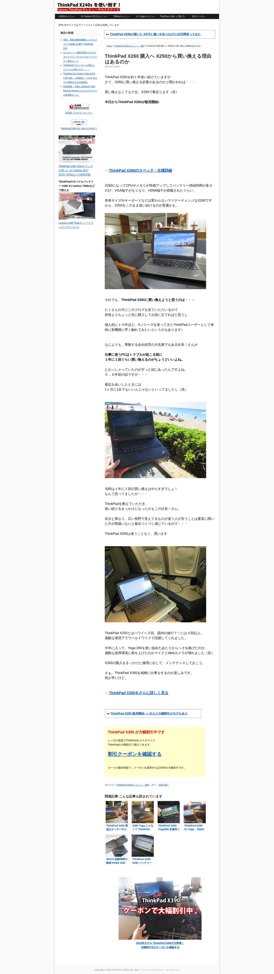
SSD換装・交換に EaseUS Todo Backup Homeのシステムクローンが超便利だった (80, 90)
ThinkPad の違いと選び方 (172, 16)
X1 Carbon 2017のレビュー (94, 16)
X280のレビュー (67, 16)
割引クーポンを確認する (135, 754)
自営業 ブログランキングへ (78, 113)
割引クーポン (198, 16)
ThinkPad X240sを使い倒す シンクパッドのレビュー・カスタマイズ (88, 7)
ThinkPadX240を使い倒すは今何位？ (79, 128)
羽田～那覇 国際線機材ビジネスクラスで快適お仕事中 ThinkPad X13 (80, 44)
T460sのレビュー (121, 16)
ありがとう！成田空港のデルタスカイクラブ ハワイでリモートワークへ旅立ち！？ (80, 56)
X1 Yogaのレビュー (145, 16)
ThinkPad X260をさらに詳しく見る (138, 693)
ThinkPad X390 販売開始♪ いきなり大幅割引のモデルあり (149, 713)
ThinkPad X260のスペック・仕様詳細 (140, 170)
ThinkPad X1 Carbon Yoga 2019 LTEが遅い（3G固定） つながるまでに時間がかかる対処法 (80, 78)
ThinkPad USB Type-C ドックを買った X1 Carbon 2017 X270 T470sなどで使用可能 (76, 170)
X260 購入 (163, 785)
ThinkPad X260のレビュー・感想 (129, 46)
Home (109, 46)
